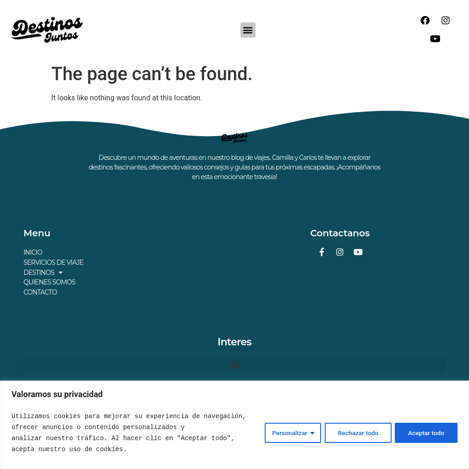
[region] (234, 425)
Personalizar (287, 432)
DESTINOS (42, 272)
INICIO (32, 252)
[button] (248, 30)
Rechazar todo (356, 432)
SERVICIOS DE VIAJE (53, 262)
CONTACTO (40, 291)
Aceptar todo (425, 432)
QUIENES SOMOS (49, 281)
